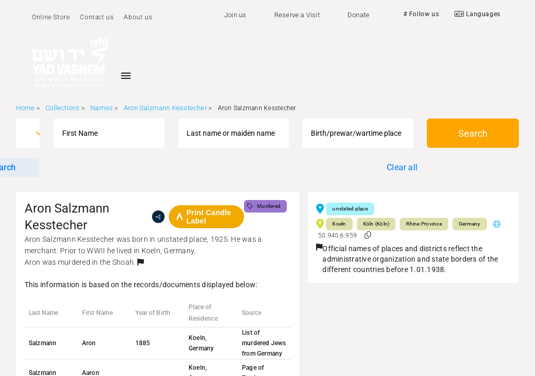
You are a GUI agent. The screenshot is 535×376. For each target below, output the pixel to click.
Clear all (402, 167)
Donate (358, 15)
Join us (235, 15)
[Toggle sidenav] (125, 75)
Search (472, 133)
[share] (158, 216)
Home (25, 108)
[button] (140, 262)
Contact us (96, 17)
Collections (62, 108)
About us (138, 17)
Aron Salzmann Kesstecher (165, 108)
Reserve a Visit (297, 15)
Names (101, 108)
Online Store (50, 17)
